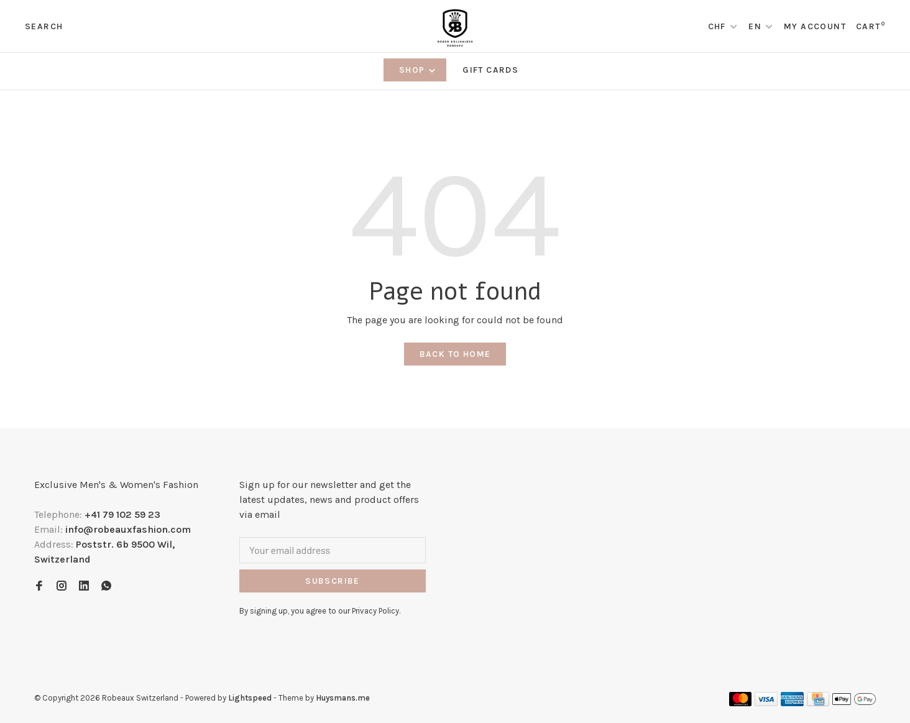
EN (754, 26)
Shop (418, 70)
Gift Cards (490, 70)
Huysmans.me (343, 697)
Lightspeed (250, 697)
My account (815, 26)
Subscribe (332, 581)
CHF (718, 26)
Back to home (455, 354)
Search (44, 26)
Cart (870, 26)
